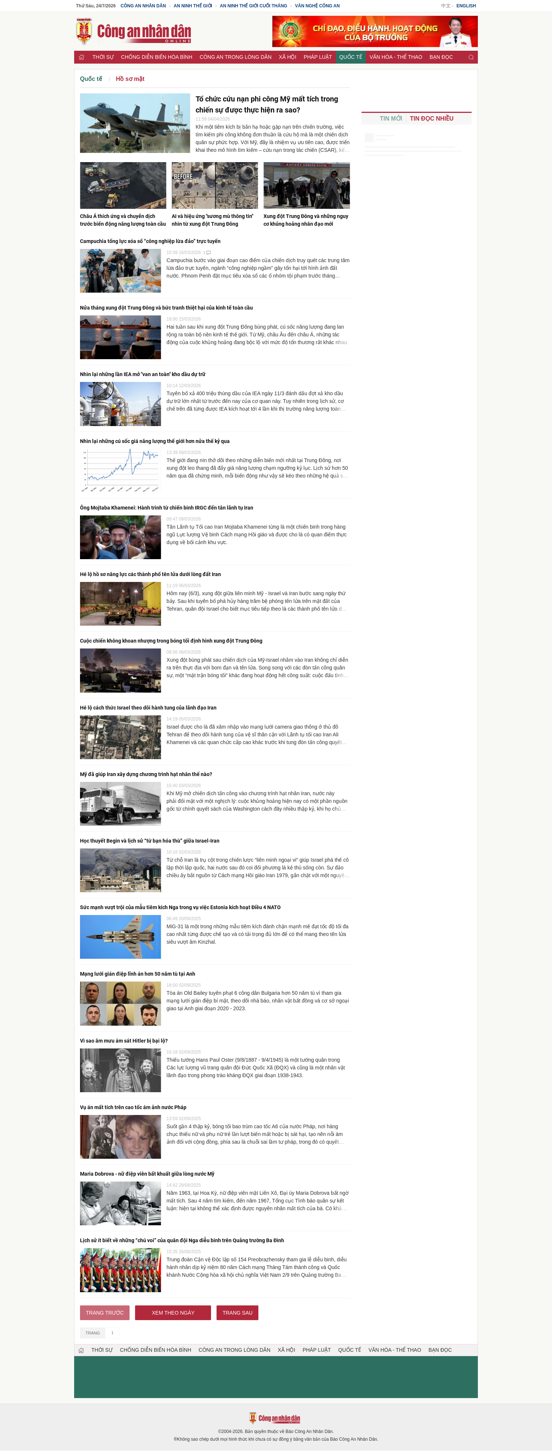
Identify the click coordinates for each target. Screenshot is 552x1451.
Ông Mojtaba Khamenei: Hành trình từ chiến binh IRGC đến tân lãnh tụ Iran (166, 508)
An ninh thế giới (193, 5)
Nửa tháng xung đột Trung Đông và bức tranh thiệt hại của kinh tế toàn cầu (166, 308)
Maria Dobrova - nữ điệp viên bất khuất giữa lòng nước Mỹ (147, 1174)
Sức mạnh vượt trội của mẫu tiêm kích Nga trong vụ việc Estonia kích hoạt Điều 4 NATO (180, 907)
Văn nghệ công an (317, 5)
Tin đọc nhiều (432, 118)
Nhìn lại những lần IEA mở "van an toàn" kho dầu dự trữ (143, 374)
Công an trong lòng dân (236, 57)
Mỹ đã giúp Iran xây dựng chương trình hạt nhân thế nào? (146, 774)
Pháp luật (318, 57)
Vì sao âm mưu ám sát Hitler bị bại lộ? (124, 1041)
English (466, 5)
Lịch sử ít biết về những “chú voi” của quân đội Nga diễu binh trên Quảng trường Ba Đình (182, 1240)
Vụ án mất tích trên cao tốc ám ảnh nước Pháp (133, 1107)
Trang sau (237, 1313)
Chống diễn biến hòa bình (156, 57)
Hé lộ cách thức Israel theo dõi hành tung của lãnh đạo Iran (148, 708)
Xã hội (288, 57)
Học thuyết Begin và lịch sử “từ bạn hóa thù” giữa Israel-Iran (149, 841)
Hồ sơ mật (130, 79)
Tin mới (391, 118)
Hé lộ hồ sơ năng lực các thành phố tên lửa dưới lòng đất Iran (150, 574)
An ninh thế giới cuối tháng (253, 5)
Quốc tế (350, 57)
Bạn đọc (441, 57)
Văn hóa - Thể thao (396, 57)
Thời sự (103, 57)
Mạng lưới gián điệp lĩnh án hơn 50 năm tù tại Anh (137, 974)
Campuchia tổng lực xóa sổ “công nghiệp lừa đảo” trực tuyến (150, 241)
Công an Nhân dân (143, 5)
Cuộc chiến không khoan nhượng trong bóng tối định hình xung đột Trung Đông (171, 641)
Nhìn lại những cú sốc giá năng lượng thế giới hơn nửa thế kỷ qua (155, 441)
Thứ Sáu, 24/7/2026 (96, 5)
